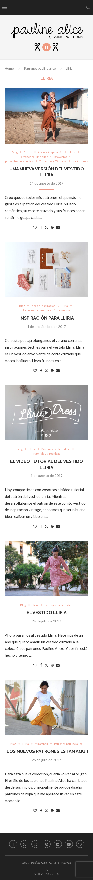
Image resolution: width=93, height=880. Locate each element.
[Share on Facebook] (41, 227)
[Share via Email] (58, 227)
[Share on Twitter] (46, 227)
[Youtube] (69, 844)
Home (9, 68)
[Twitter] (24, 844)
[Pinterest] (47, 844)
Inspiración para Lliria (46, 318)
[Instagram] (35, 844)
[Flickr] (58, 844)
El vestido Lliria (47, 612)
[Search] (88, 7)
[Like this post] (35, 227)
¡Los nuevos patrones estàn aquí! (46, 751)
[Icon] (46, 412)
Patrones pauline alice (40, 68)
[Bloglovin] (80, 844)
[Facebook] (13, 844)
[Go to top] (46, 873)
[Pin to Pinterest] (52, 227)
